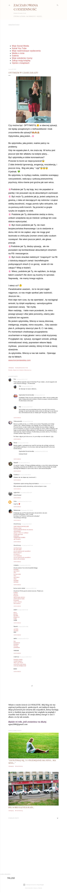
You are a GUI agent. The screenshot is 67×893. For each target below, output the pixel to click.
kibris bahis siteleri (19, 597)
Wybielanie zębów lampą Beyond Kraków (26, 483)
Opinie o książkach (20, 63)
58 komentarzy (19, 810)
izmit (15, 618)
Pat (15, 379)
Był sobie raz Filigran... (21, 807)
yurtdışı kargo (18, 548)
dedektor (16, 536)
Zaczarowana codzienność (26, 7)
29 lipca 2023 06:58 (23, 626)
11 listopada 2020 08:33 (27, 510)
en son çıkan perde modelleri (22, 551)
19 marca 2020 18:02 (25, 474)
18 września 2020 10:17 (26, 492)
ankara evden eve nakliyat (21, 533)
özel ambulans (18, 556)
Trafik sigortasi (18, 534)
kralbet (16, 592)
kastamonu (17, 642)
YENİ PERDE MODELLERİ (21, 526)
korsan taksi (17, 574)
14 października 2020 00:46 (24, 501)
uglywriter (17, 492)
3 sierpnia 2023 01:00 (23, 638)
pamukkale (17, 647)
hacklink (16, 569)
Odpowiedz (17, 417)
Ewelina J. (17, 474)
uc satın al (16, 554)
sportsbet (16, 571)
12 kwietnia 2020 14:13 (45, 483)
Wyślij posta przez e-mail (21, 367)
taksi (15, 579)
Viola (15, 501)
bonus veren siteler (19, 588)
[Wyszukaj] (58, 5)
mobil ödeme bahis (19, 599)
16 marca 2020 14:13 (40, 395)
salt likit (16, 629)
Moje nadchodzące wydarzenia (26, 51)
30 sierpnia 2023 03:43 (25, 657)
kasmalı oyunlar (18, 659)
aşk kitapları (17, 539)
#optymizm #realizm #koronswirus (22, 370)
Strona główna (19, 16)
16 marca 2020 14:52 (28, 421)
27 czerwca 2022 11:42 (27, 545)
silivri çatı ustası (18, 662)
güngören (16, 617)
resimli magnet (18, 661)
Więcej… (39, 16)
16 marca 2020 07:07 (21, 379)
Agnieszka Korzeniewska (26, 395)
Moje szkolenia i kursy (22, 58)
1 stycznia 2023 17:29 (31, 588)
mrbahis (16, 565)
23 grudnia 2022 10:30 (25, 565)
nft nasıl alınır (18, 549)
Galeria (15, 55)
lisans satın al (17, 552)
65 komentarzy (19, 766)
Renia (15, 443)
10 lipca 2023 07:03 (23, 609)
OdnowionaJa (18, 421)
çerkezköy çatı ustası (20, 664)
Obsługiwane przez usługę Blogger (33, 885)
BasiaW (16, 462)
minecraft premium (19, 559)
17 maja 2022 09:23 (26, 524)
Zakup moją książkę (21, 60)
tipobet (16, 594)
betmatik (16, 600)
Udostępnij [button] (11, 367)
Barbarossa (17, 510)
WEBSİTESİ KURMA (19, 537)
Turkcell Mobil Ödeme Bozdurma (23, 529)
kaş (14, 641)
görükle (16, 615)
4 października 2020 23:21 (41, 451)
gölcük (16, 614)
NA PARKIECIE (31, 16)
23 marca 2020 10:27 (27, 407)
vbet (15, 572)
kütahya (16, 646)
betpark (16, 595)
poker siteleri (18, 602)
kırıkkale (16, 644)
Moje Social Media (20, 46)
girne (15, 612)
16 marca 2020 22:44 (24, 462)
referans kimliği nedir (20, 666)
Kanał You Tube (19, 48)
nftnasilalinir (17, 531)
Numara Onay (17, 528)
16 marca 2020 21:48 (23, 442)
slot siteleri (17, 603)
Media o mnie (18, 53)
